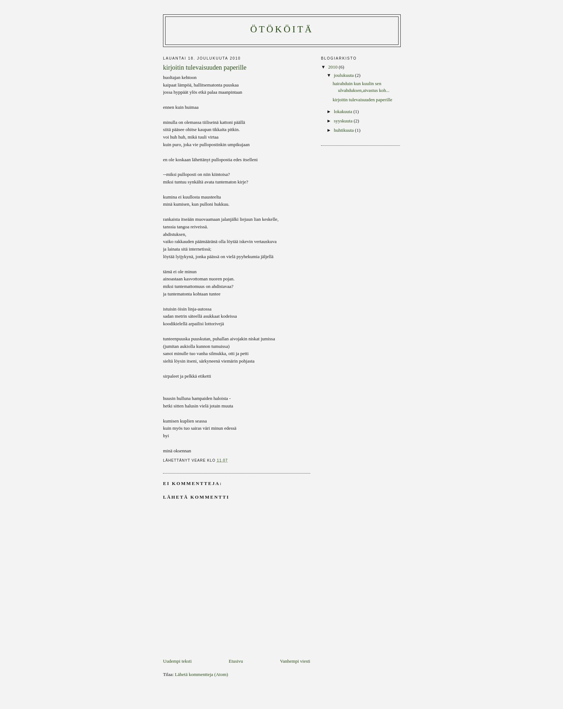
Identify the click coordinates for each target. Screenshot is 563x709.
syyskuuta (344, 120)
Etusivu (236, 661)
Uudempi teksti (177, 661)
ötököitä (281, 29)
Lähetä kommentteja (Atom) (201, 674)
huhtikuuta (344, 130)
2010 (333, 67)
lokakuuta (344, 111)
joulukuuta (344, 75)
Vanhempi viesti (295, 661)
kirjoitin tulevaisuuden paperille (362, 99)
